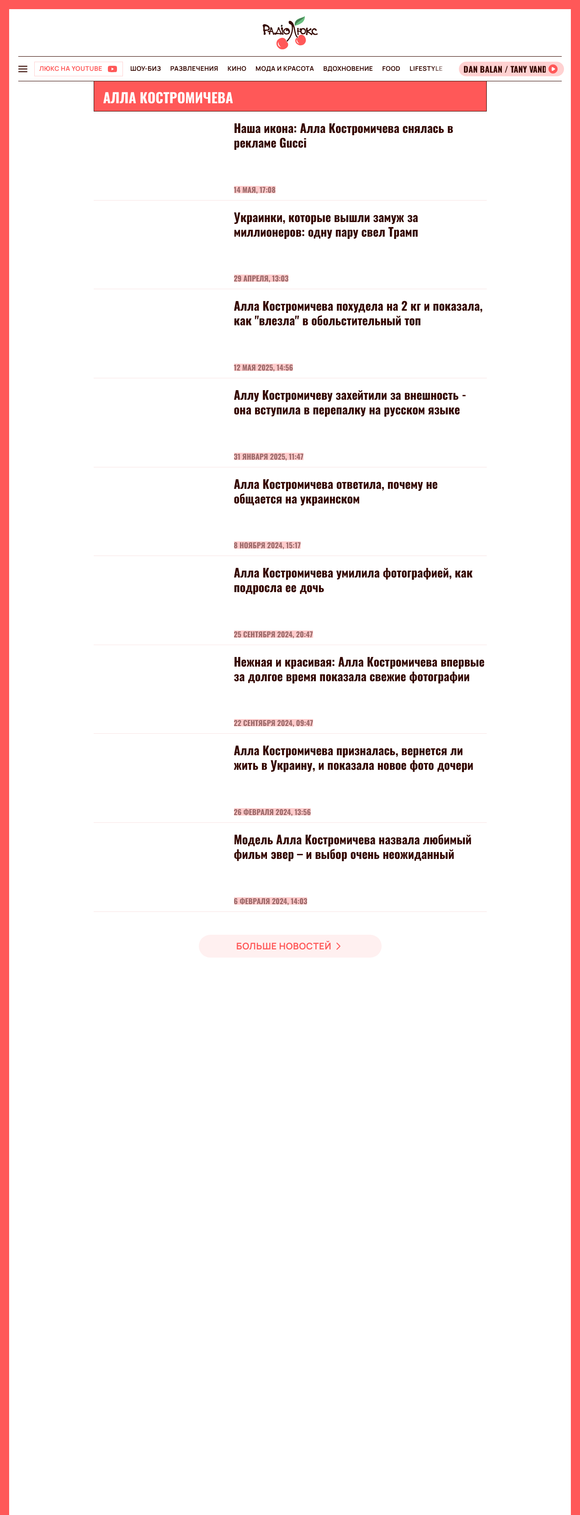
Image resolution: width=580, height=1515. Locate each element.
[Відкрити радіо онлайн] (511, 69)
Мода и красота (284, 68)
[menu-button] (22, 69)
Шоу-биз (145, 68)
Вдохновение (348, 68)
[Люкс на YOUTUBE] (78, 69)
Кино (237, 68)
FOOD (391, 68)
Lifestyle (426, 68)
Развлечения (194, 68)
